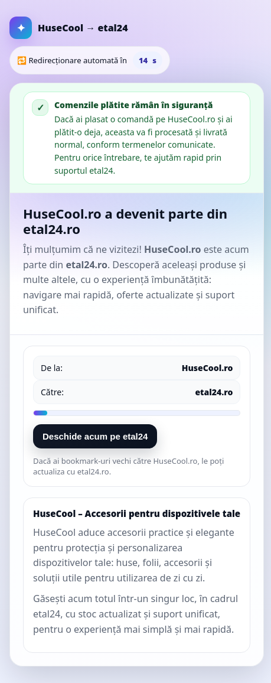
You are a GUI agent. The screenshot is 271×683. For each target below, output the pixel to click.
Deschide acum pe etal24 (95, 436)
